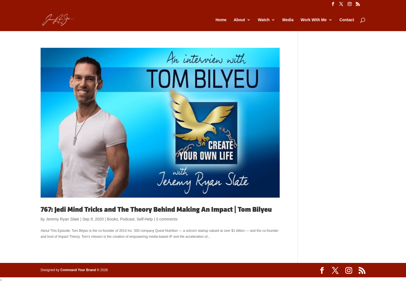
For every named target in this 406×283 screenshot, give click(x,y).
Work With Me (313, 20)
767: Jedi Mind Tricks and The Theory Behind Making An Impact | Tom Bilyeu (156, 209)
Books (112, 219)
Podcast (127, 219)
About (239, 20)
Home (220, 20)
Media (288, 20)
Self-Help (144, 219)
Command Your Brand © (79, 270)
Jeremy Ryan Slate (62, 219)
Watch (264, 20)
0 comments (166, 219)
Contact (346, 20)
